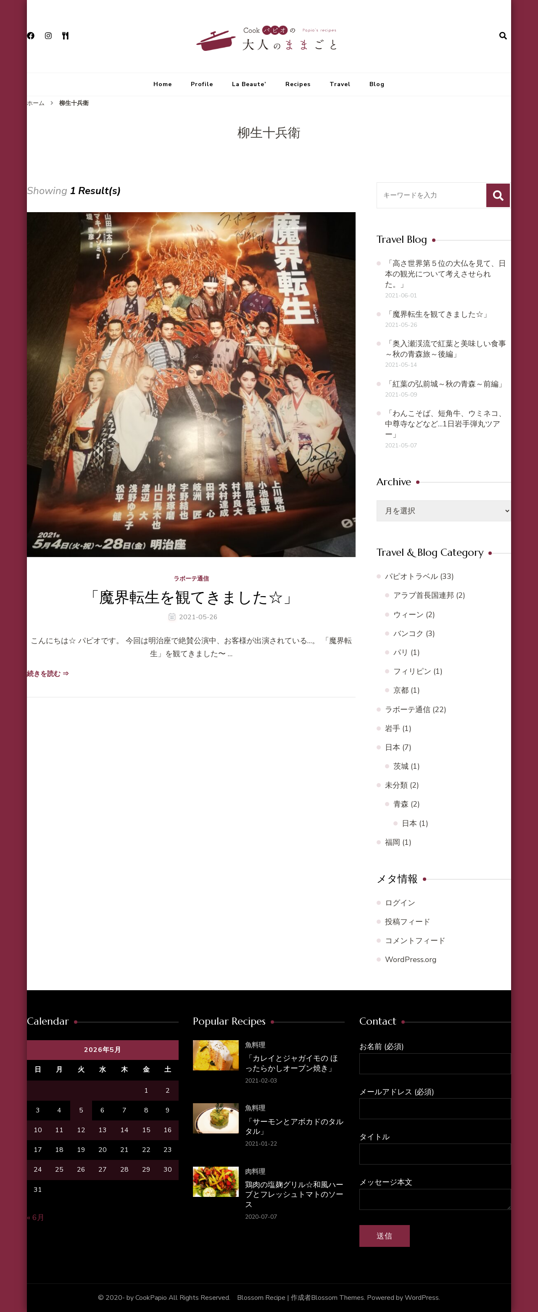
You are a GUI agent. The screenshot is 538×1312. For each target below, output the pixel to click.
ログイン (400, 903)
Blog (377, 84)
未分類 (396, 785)
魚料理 (255, 1045)
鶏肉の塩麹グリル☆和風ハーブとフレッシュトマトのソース (294, 1194)
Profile (202, 84)
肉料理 (255, 1171)
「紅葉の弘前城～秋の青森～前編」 (445, 384)
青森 (401, 804)
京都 (401, 690)
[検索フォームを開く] (503, 36)
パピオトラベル (411, 576)
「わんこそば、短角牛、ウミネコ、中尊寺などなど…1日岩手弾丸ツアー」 (445, 423)
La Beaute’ (249, 84)
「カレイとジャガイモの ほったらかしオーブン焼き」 (291, 1063)
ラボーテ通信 (191, 579)
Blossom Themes (337, 1297)
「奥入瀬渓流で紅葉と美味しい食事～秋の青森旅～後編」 (445, 349)
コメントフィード (415, 941)
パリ (401, 652)
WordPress (422, 1297)
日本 (392, 747)
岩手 (392, 728)
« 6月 (36, 1217)
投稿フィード (407, 922)
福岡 (392, 842)
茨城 (401, 766)
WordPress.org (411, 959)
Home (162, 84)
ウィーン (408, 615)
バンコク (408, 633)
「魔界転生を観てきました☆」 (191, 597)
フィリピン (412, 671)
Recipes (298, 84)
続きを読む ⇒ (48, 673)
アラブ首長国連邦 (423, 595)
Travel (340, 84)
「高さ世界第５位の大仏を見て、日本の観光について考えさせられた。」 (445, 273)
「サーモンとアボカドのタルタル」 (294, 1126)
